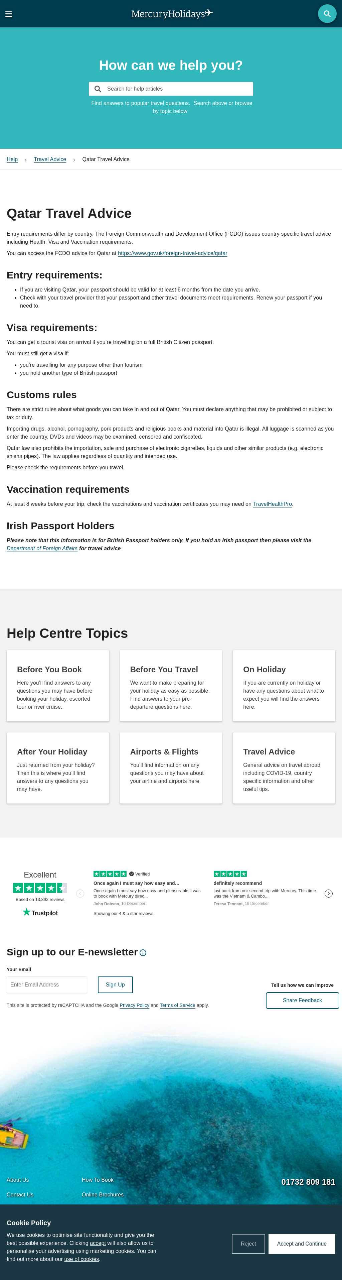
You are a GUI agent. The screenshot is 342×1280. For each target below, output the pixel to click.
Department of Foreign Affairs (42, 548)
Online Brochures (103, 1194)
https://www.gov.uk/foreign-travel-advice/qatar (172, 253)
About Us (18, 1180)
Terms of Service (177, 1005)
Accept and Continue (302, 1244)
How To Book (98, 1180)
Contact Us (20, 1194)
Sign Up (115, 985)
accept (98, 1243)
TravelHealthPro (272, 504)
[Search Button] (327, 13)
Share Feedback (302, 1000)
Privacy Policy (135, 1005)
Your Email (19, 969)
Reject (248, 1244)
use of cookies (81, 1259)
